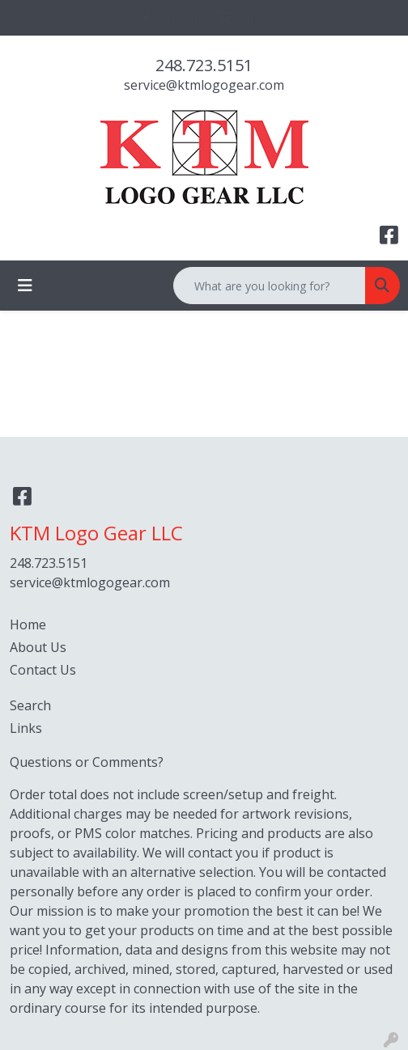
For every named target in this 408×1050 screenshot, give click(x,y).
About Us (38, 647)
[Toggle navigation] (25, 285)
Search (30, 705)
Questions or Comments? (87, 762)
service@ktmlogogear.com (204, 85)
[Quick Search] (269, 285)
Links (26, 728)
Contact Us (43, 670)
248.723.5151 (204, 65)
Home (28, 624)
